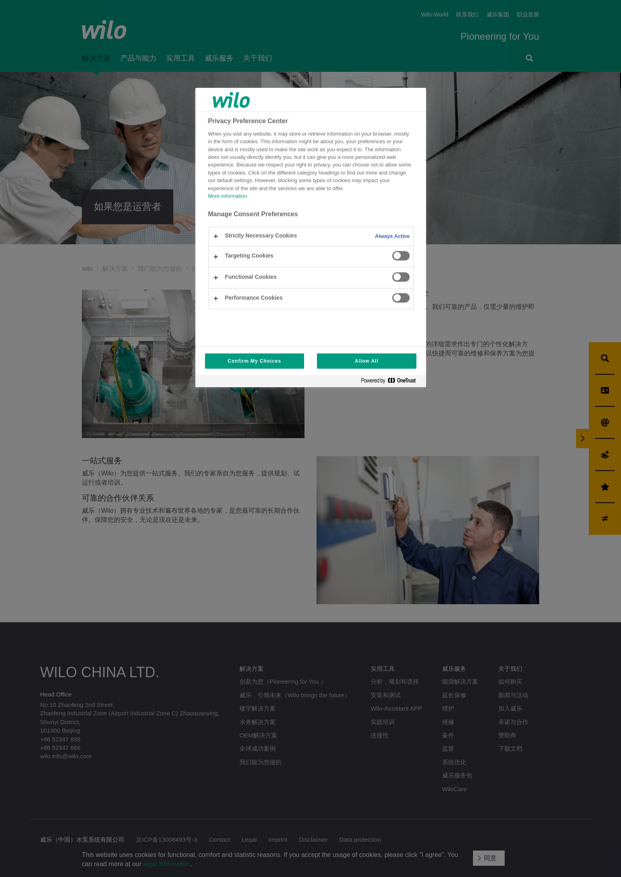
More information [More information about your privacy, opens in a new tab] (227, 196)
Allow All (366, 361)
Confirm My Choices (254, 361)
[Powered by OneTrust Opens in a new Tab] (391, 382)
